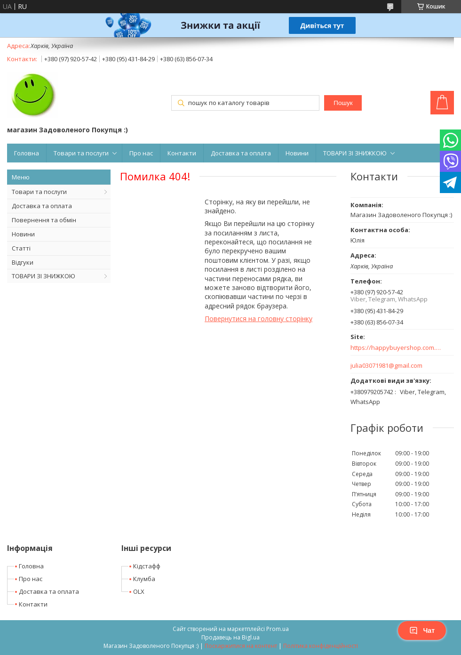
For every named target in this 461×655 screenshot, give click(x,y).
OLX (138, 591)
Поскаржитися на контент (241, 646)
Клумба (144, 578)
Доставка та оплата (241, 153)
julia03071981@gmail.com (386, 366)
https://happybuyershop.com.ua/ (396, 348)
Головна (26, 153)
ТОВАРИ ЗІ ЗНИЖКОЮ (355, 153)
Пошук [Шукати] (343, 102)
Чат (422, 630)
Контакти (181, 153)
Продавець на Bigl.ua (230, 637)
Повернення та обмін (44, 220)
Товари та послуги (81, 153)
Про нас (141, 153)
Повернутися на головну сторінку (258, 318)
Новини (297, 153)
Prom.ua (277, 629)
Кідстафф (146, 566)
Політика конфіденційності (320, 646)
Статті (21, 248)
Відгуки (22, 262)
